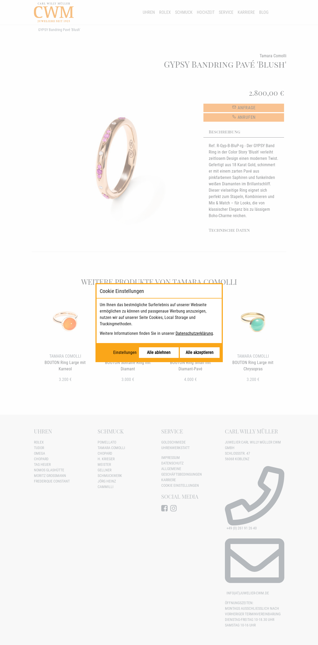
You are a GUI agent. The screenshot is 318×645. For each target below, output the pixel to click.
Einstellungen (125, 352)
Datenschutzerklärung (194, 333)
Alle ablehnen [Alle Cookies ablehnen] (159, 352)
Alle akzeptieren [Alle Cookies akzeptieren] (200, 352)
